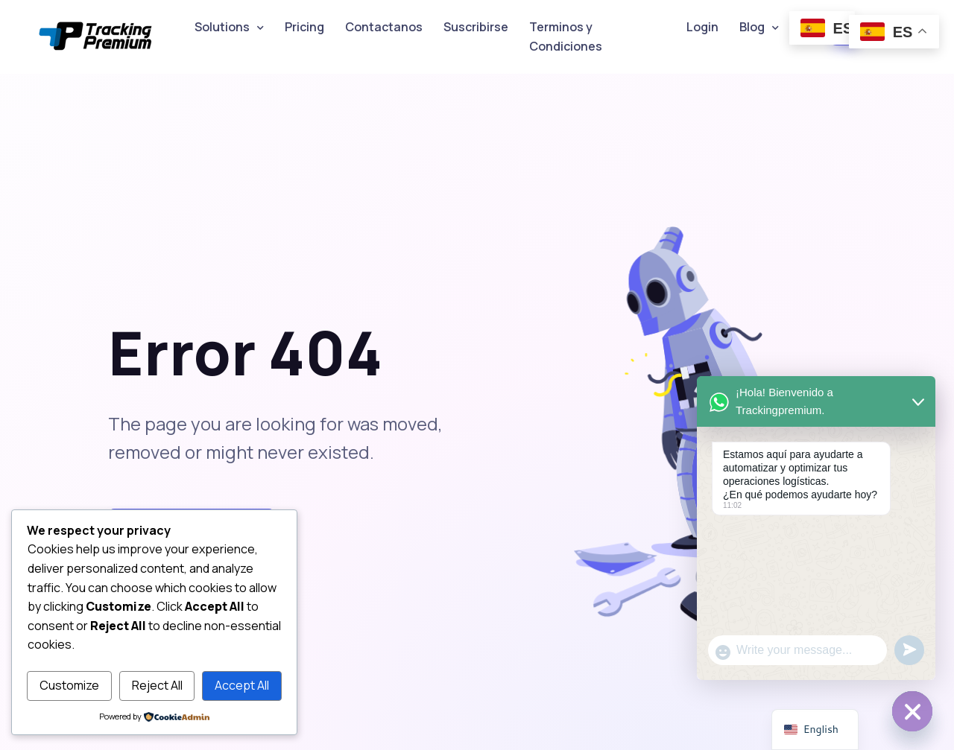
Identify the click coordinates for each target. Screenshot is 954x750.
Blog (752, 27)
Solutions (222, 27)
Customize (69, 685)
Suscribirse (475, 27)
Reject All (157, 685)
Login (702, 27)
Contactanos (384, 27)
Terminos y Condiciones (565, 36)
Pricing (304, 27)
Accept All (242, 685)
